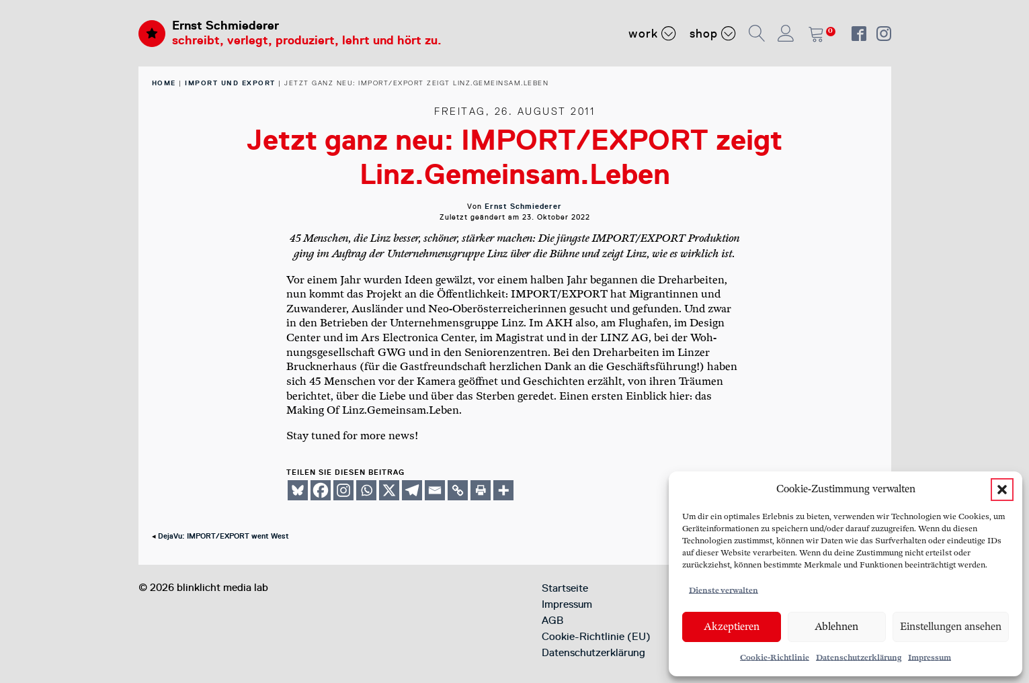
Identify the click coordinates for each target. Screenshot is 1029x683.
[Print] (480, 490)
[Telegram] (412, 490)
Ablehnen (836, 627)
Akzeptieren (731, 627)
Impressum (929, 658)
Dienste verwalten (723, 591)
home (164, 83)
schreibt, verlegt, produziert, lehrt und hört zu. (307, 40)
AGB (552, 620)
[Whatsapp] (366, 490)
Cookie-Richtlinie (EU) (596, 637)
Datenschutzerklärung (858, 658)
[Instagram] (343, 490)
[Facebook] (321, 490)
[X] (389, 490)
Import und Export (230, 83)
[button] (1002, 489)
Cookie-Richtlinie (774, 658)
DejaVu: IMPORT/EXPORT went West (223, 536)
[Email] (435, 490)
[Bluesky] (298, 490)
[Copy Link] (458, 490)
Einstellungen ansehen (950, 627)
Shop (713, 33)
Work (652, 33)
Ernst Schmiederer (225, 25)
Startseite (565, 588)
